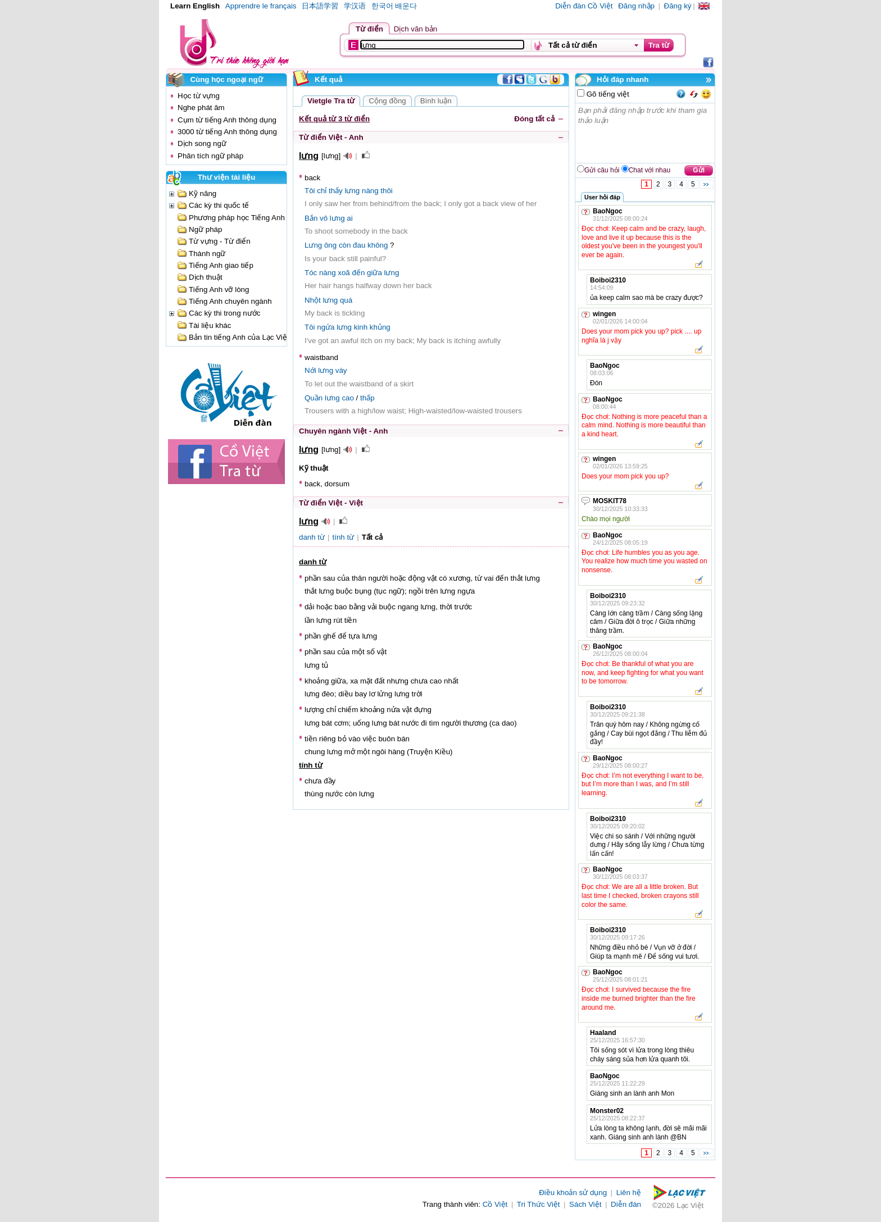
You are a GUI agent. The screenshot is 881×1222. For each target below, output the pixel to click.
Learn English (195, 6)
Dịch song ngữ (202, 143)
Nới (310, 370)
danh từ (312, 537)
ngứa (325, 327)
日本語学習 (320, 6)
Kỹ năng (202, 193)
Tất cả (372, 537)
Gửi (699, 170)
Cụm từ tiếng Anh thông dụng (227, 120)
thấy (336, 190)
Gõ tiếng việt (606, 94)
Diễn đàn (626, 1204)
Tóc (311, 272)
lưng (352, 190)
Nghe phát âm (201, 107)
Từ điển (369, 29)
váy (341, 370)
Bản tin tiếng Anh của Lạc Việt (239, 337)
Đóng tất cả (534, 119)
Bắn (311, 218)
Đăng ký (678, 6)
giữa (374, 272)
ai (349, 218)
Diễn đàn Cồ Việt (583, 6)
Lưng (313, 245)
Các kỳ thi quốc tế (219, 205)
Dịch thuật (205, 277)
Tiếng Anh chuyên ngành (230, 301)
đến (358, 272)
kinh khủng (372, 327)
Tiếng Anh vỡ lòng (219, 289)
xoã (344, 272)
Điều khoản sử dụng (573, 1192)
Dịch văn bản (415, 29)
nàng (370, 190)
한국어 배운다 (394, 6)
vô (324, 218)
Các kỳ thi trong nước (224, 313)
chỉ (321, 190)
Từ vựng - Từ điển (220, 241)
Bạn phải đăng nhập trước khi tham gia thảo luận (645, 133)
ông (330, 245)
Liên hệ (628, 1192)
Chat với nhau (649, 170)
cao (348, 398)
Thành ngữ (207, 253)
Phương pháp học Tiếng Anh (237, 217)
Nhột (313, 300)
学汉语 (355, 6)
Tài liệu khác (210, 325)
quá (346, 300)
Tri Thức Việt (538, 1204)
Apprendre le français (261, 6)
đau (359, 245)
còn (345, 245)
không (377, 245)
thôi (386, 190)
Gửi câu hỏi (601, 170)
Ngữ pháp (205, 229)
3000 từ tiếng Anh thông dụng (227, 131)
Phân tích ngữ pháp (210, 156)
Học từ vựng (199, 96)
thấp (367, 398)
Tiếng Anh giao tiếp (221, 265)
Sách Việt (585, 1204)
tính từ (344, 537)
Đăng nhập (636, 6)
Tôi (310, 190)
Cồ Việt (495, 1204)
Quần (314, 398)
